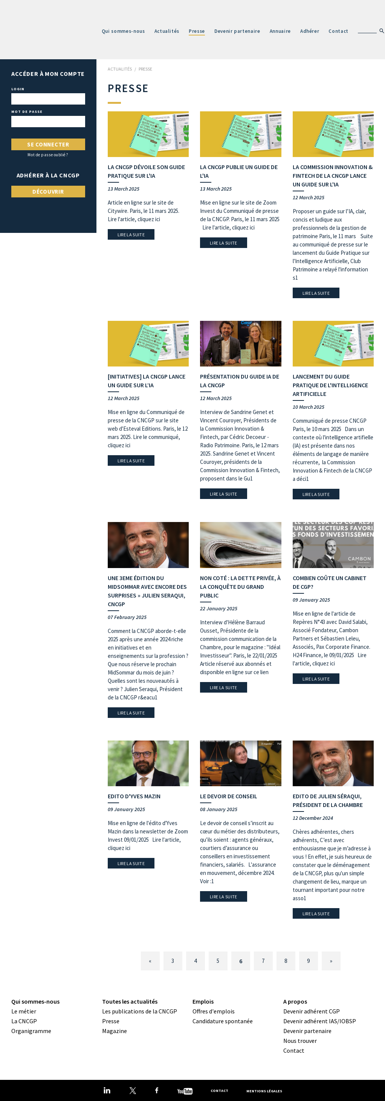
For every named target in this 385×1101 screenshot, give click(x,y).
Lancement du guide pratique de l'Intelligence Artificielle (330, 385)
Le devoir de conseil (228, 796)
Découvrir (48, 191)
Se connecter (48, 144)
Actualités (167, 31)
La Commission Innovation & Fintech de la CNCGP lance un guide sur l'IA (333, 175)
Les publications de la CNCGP (139, 1011)
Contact (338, 31)
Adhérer (309, 31)
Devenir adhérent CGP (311, 1011)
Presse (197, 31)
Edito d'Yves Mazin (134, 796)
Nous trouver (300, 1040)
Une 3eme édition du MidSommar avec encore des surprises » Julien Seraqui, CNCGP (147, 591)
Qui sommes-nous (123, 31)
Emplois (203, 1001)
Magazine (114, 1031)
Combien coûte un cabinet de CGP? (330, 582)
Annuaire (280, 31)
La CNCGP (24, 1021)
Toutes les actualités (129, 1001)
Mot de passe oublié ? (48, 155)
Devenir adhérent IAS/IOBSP (319, 1021)
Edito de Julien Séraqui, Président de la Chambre (328, 800)
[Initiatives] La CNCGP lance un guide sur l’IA (146, 381)
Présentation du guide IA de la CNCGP (239, 381)
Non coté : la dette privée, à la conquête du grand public (240, 586)
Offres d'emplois (213, 1011)
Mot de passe (27, 112)
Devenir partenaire (237, 31)
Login (17, 89)
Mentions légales (264, 1090)
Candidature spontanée (222, 1021)
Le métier (23, 1011)
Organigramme (31, 1031)
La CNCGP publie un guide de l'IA (239, 171)
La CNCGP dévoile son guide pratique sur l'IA (146, 171)
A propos (295, 1001)
